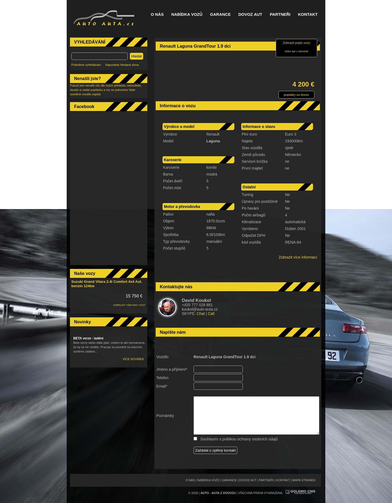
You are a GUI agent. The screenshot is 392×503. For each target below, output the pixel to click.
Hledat (136, 56)
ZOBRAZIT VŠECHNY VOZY (129, 305)
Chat (201, 313)
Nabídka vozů (186, 14)
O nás (157, 14)
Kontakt (308, 14)
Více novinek (133, 359)
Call (211, 313)
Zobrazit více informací (297, 257)
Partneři (280, 14)
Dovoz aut (250, 14)
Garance (220, 14)
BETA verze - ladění (88, 338)
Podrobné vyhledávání (86, 64)
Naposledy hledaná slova (122, 64)
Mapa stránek (304, 480)
